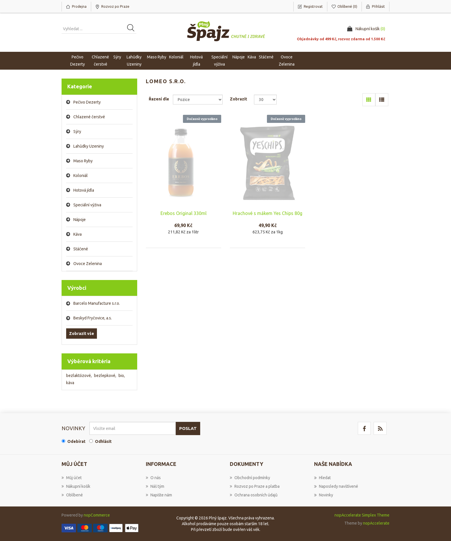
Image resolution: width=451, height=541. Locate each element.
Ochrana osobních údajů (254, 495)
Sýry (77, 131)
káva (70, 382)
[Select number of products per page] (265, 99)
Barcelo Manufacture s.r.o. (96, 303)
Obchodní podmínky (250, 477)
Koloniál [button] (176, 57)
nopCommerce (97, 515)
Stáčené (80, 249)
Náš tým (155, 486)
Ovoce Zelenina (87, 263)
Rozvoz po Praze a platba (255, 486)
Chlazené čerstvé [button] (100, 60)
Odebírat (76, 441)
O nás (153, 477)
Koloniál (80, 175)
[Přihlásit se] (132, 428)
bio (122, 375)
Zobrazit (238, 99)
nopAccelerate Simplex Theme (362, 515)
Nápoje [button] (238, 57)
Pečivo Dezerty (87, 102)
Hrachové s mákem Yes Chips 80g (267, 213)
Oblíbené (72, 495)
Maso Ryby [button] (156, 57)
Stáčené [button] (266, 57)
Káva (252, 57)
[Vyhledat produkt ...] (99, 29)
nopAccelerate (376, 523)
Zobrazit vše (81, 333)
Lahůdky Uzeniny (88, 146)
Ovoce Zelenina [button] (287, 60)
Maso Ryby (83, 161)
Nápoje (79, 219)
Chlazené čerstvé (89, 117)
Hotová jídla (83, 190)
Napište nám (159, 495)
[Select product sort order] (198, 99)
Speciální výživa (87, 205)
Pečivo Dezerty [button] (77, 60)
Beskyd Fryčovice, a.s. (92, 318)
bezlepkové (105, 375)
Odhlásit (103, 441)
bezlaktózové (79, 375)
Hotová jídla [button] (196, 60)
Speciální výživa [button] (219, 60)
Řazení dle (159, 99)
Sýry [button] (117, 57)
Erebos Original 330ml (183, 213)
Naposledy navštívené (336, 486)
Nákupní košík (76, 486)
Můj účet (72, 477)
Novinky (323, 495)
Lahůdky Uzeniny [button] (134, 60)
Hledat (322, 478)
